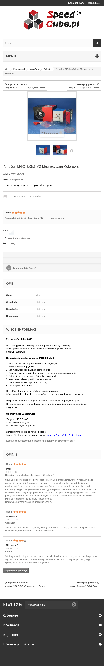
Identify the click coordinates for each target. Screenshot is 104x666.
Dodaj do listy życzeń (24, 268)
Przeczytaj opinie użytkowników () (24, 218)
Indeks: (7, 174)
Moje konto (11, 635)
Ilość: (6, 230)
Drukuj (11, 243)
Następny (71, 150)
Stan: (5, 179)
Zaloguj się (94, 3)
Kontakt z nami (76, 3)
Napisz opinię (57, 218)
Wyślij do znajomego (19, 238)
